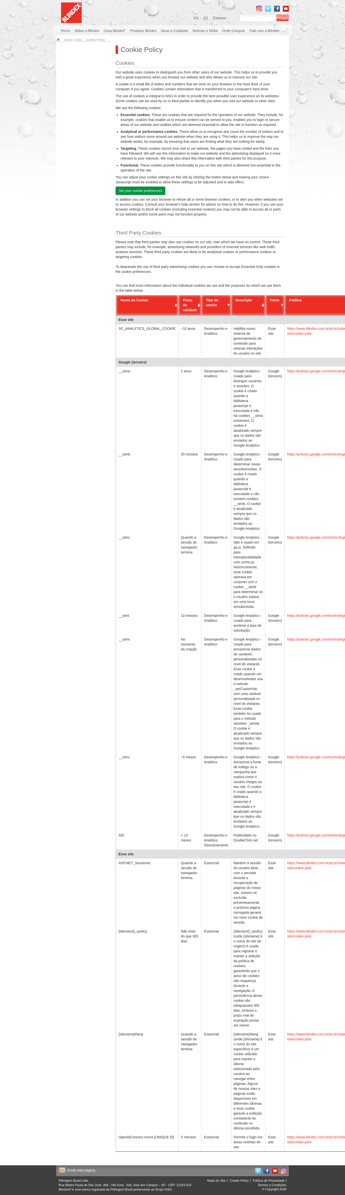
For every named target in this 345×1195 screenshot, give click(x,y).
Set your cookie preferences (140, 191)
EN (196, 18)
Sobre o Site (73, 40)
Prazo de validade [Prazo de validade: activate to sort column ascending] (190, 305)
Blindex (58, 40)
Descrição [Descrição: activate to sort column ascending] (244, 300)
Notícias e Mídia (205, 31)
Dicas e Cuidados (174, 31)
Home (65, 31)
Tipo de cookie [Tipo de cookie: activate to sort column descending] (212, 302)
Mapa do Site (216, 1180)
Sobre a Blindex (86, 31)
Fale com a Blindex (264, 31)
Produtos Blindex (143, 31)
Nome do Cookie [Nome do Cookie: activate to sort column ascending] (134, 300)
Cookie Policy (95, 40)
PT (206, 18)
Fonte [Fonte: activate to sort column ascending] (274, 300)
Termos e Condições (272, 1185)
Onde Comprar (233, 31)
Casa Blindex (115, 31)
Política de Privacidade (269, 1180)
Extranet (219, 18)
